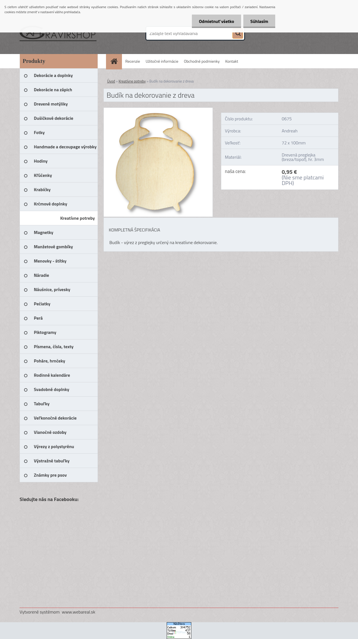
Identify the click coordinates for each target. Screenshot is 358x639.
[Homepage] (116, 61)
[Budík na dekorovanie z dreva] (158, 110)
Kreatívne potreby (132, 81)
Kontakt (231, 61)
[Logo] (58, 33)
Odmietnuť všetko (216, 21)
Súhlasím (259, 21)
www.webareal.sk (78, 611)
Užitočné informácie (162, 61)
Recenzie (132, 61)
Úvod (111, 81)
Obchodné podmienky (202, 61)
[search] (238, 33)
